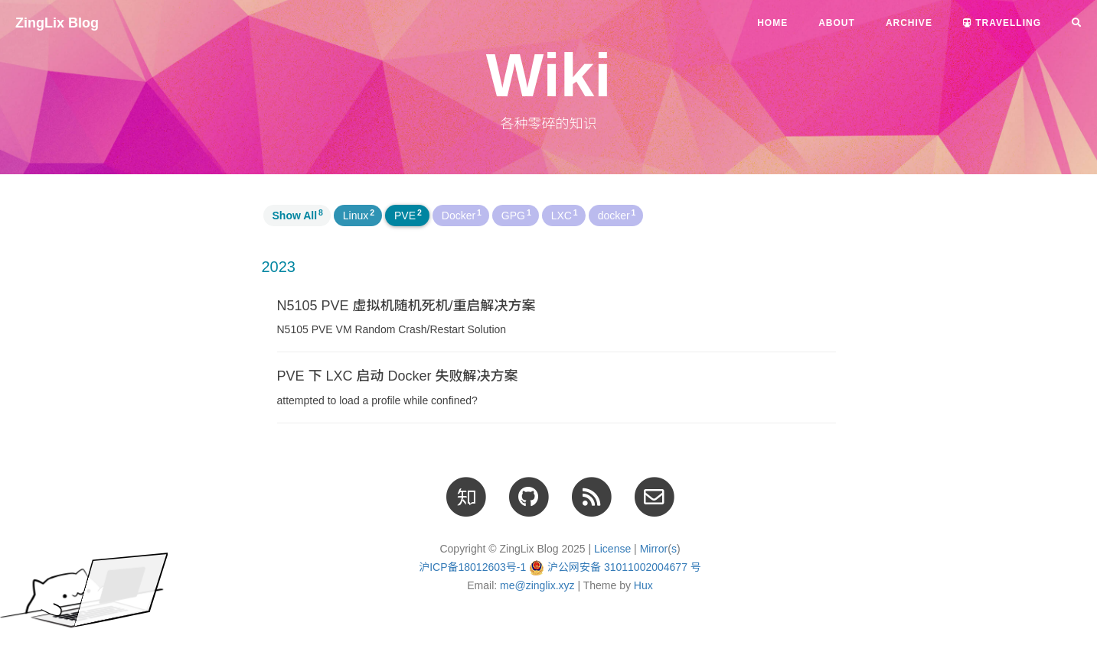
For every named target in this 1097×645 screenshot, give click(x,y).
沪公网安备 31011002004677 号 (624, 567)
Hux (643, 585)
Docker (462, 215)
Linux (358, 215)
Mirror (654, 549)
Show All (298, 215)
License (612, 549)
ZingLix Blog (57, 23)
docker (617, 215)
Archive (909, 23)
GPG (516, 215)
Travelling (1002, 23)
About (836, 23)
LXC (564, 215)
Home (772, 23)
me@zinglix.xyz (537, 585)
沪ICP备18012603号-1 (472, 567)
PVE (408, 215)
